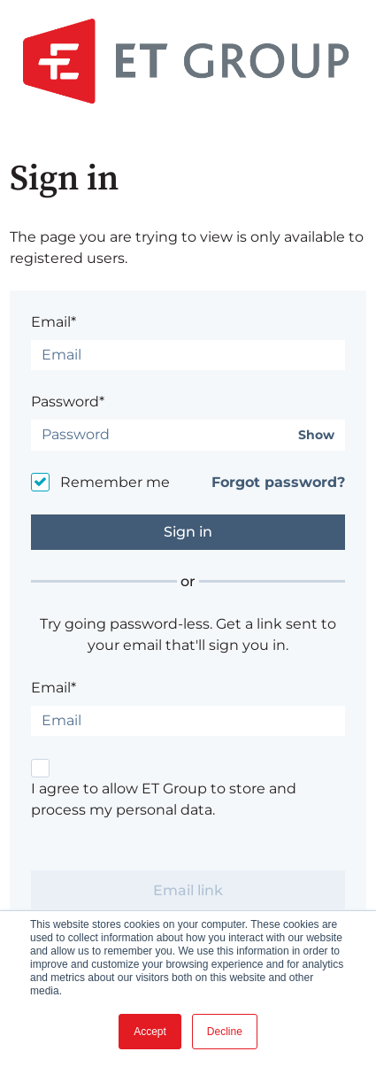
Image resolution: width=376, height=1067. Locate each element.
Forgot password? (278, 482)
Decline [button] (224, 1031)
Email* (53, 321)
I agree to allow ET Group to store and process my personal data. (163, 799)
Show (316, 435)
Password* (67, 401)
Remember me (115, 482)
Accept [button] (150, 1031)
